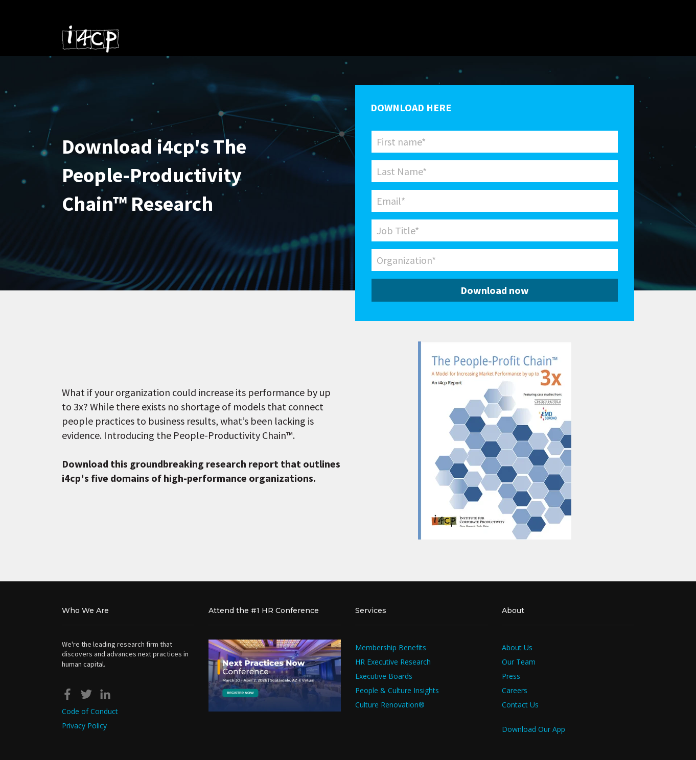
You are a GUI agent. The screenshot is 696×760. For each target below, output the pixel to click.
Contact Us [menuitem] (520, 704)
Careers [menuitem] (514, 690)
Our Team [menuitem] (519, 662)
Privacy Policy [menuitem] (84, 725)
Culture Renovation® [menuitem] (390, 704)
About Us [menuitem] (517, 647)
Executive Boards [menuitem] (383, 676)
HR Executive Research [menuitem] (393, 662)
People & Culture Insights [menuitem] (397, 690)
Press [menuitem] (511, 676)
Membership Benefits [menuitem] (390, 647)
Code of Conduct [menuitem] (90, 711)
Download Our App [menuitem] (533, 729)
